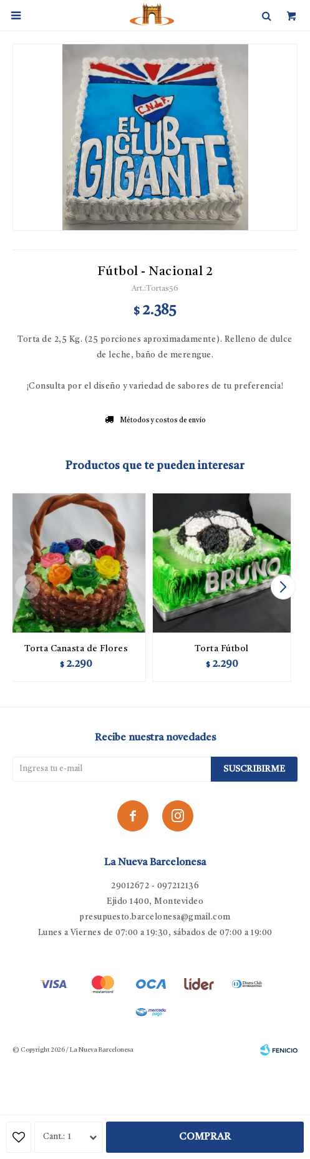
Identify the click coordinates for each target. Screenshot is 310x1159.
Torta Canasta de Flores (76, 648)
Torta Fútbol (222, 648)
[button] (282, 587)
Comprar (205, 1137)
